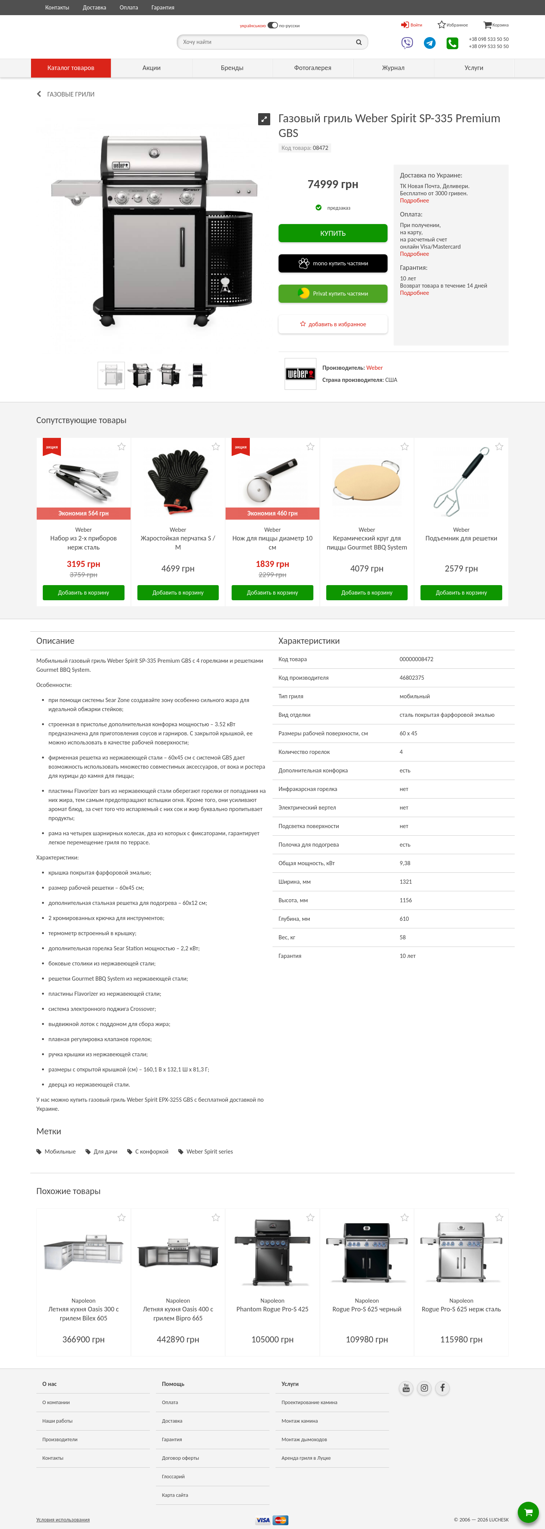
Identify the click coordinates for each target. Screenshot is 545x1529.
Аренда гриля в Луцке (306, 1458)
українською (253, 25)
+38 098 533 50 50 (489, 39)
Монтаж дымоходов (304, 1439)
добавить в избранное (337, 324)
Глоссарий (173, 1476)
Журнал (393, 68)
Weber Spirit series (210, 1151)
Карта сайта (175, 1495)
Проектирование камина (309, 1402)
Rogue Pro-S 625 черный (367, 1309)
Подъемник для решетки (461, 538)
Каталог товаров (71, 68)
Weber (374, 367)
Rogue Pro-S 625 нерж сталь (461, 1309)
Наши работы (57, 1421)
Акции (152, 68)
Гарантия (162, 7)
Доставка (94, 7)
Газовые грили (71, 94)
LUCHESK (499, 1520)
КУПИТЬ (333, 233)
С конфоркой (151, 1151)
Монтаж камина (300, 1421)
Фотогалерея (312, 68)
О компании (56, 1402)
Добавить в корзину (83, 592)
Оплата (129, 7)
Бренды (232, 68)
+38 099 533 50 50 (489, 46)
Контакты (57, 7)
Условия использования (63, 1520)
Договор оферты (180, 1458)
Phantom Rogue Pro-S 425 (272, 1309)
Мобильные (60, 1151)
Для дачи (105, 1151)
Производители (60, 1439)
